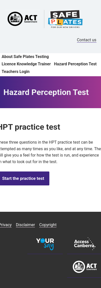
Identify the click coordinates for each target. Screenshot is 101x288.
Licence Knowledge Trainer (26, 64)
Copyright (47, 224)
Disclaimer (25, 224)
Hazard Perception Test (75, 64)
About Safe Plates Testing (25, 56)
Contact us (86, 39)
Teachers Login (15, 71)
